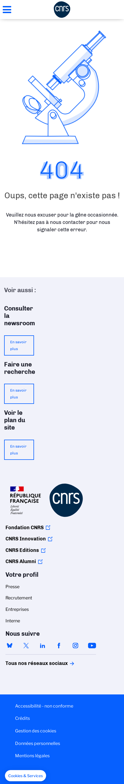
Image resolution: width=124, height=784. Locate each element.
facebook (59, 645)
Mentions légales (32, 755)
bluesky (9, 645)
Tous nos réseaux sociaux (27, 663)
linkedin (42, 645)
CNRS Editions (22, 550)
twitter (26, 645)
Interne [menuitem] (12, 620)
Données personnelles (37, 743)
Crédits (22, 718)
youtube (92, 645)
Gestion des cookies (35, 730)
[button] (25, 776)
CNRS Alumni (20, 561)
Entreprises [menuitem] (17, 609)
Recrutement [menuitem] (18, 597)
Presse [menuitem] (12, 586)
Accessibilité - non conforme (44, 706)
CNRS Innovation (25, 539)
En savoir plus (18, 345)
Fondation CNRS (24, 528)
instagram (75, 645)
